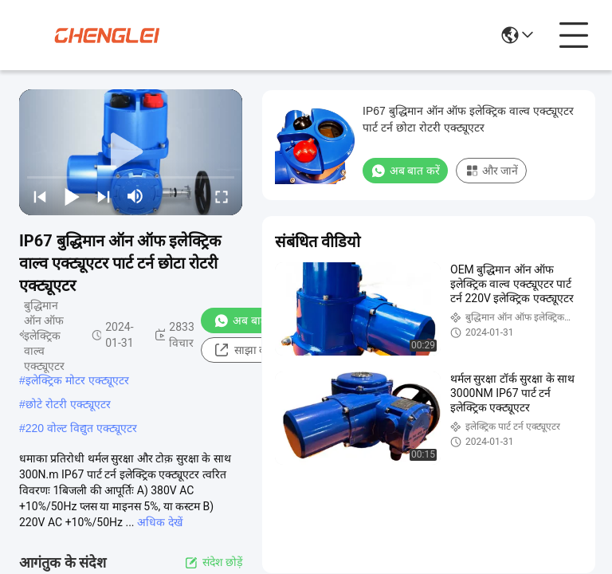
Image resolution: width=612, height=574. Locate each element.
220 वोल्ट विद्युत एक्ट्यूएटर (81, 428)
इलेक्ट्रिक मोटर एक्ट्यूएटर (77, 380)
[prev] (40, 196)
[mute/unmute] (135, 196)
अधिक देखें (159, 522)
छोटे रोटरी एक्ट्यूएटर (68, 404)
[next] (104, 196)
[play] (131, 152)
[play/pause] (72, 196)
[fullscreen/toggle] (221, 196)
